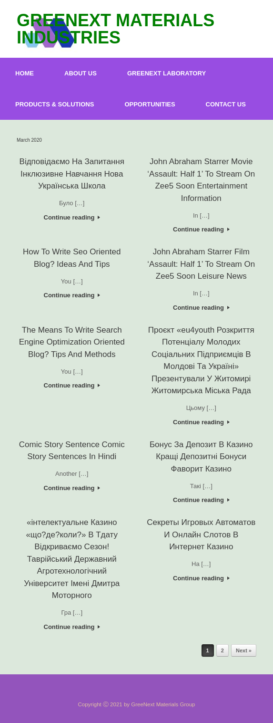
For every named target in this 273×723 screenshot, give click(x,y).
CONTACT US (226, 104)
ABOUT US (80, 73)
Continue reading (72, 217)
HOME (24, 73)
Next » (244, 650)
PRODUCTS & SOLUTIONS (54, 104)
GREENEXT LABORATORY (166, 73)
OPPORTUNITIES (149, 104)
